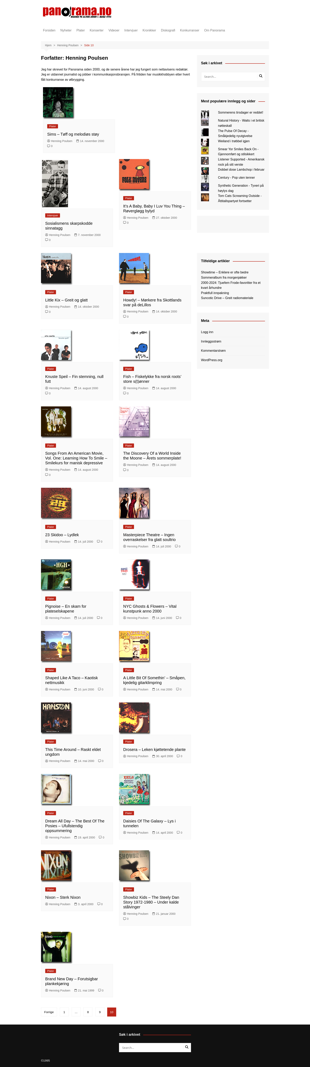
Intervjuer (131, 30)
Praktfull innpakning (215, 293)
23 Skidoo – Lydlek (62, 535)
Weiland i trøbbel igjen (234, 141)
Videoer (113, 30)
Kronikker (149, 30)
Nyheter (66, 30)
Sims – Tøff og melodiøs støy (73, 134)
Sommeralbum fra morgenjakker (224, 277)
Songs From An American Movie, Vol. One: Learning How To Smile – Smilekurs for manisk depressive (76, 458)
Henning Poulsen (59, 141)
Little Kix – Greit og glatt (66, 300)
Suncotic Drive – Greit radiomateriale (227, 298)
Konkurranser (189, 30)
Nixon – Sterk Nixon (63, 897)
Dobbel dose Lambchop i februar (241, 169)
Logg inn (207, 332)
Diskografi (168, 30)
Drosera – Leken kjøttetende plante (154, 749)
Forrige (49, 1012)
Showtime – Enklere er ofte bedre (224, 272)
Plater (80, 30)
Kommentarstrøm (213, 350)
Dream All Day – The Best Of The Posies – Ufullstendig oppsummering (74, 826)
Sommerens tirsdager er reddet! (240, 112)
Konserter (96, 30)
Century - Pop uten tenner (236, 177)
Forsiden (49, 30)
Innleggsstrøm (211, 341)
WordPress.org (211, 360)
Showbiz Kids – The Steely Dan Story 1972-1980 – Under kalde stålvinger (151, 902)
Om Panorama (214, 30)
